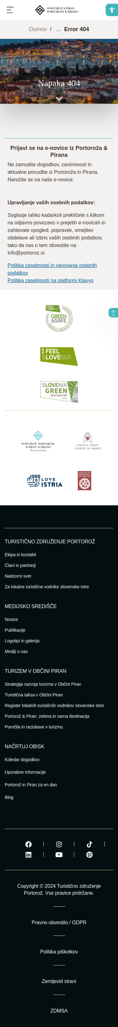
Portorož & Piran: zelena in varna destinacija (47, 716)
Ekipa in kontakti (20, 554)
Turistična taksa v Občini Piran (34, 694)
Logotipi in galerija (22, 640)
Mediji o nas (16, 651)
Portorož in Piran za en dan (31, 784)
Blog (9, 797)
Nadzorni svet (18, 576)
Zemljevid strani (59, 981)
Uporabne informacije (25, 772)
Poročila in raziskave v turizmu (34, 726)
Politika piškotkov (59, 951)
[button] (112, 10)
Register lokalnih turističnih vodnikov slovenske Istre (54, 705)
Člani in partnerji (20, 565)
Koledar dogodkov (22, 759)
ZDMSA (59, 1010)
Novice (11, 619)
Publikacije (15, 630)
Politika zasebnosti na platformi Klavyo (50, 280)
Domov (38, 29)
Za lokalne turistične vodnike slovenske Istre (47, 586)
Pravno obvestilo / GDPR (58, 922)
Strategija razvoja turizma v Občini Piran (43, 684)
